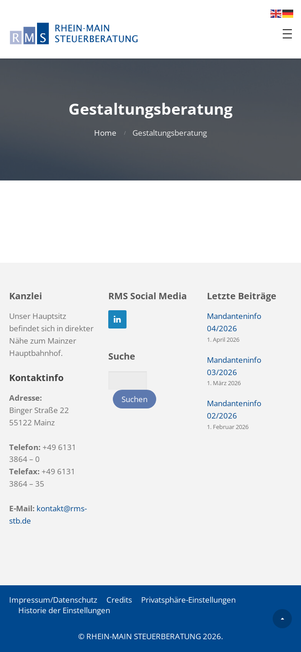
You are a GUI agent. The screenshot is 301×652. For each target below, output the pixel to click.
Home (105, 132)
